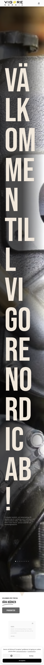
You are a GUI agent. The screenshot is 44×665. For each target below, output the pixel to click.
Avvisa (31, 656)
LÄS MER (15, 634)
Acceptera (22, 660)
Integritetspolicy (21, 651)
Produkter (11, 610)
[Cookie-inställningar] (11, 656)
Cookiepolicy (32, 651)
